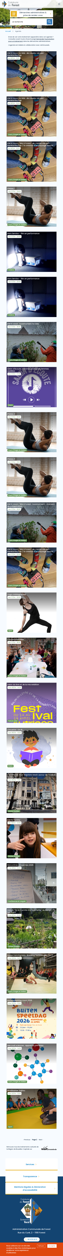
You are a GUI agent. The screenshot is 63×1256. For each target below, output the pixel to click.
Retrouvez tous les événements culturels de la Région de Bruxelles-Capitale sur (32, 1148)
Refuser (41, 1246)
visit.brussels (44, 45)
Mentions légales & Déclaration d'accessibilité (30, 1188)
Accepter (52, 1246)
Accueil (8, 31)
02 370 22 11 (32, 1239)
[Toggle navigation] (59, 4)
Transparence (30, 1176)
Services (30, 1164)
